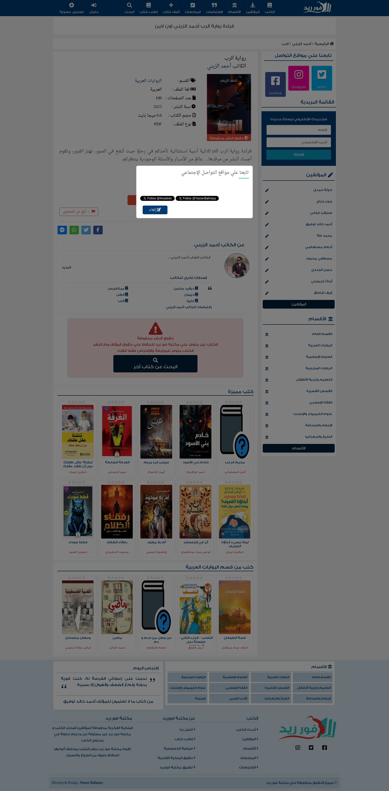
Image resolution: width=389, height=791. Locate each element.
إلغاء (155, 210)
